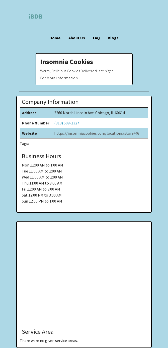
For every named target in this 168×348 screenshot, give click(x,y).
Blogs (113, 37)
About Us (76, 37)
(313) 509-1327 (66, 122)
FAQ (96, 37)
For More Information (59, 77)
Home (54, 37)
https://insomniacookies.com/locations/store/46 (96, 133)
